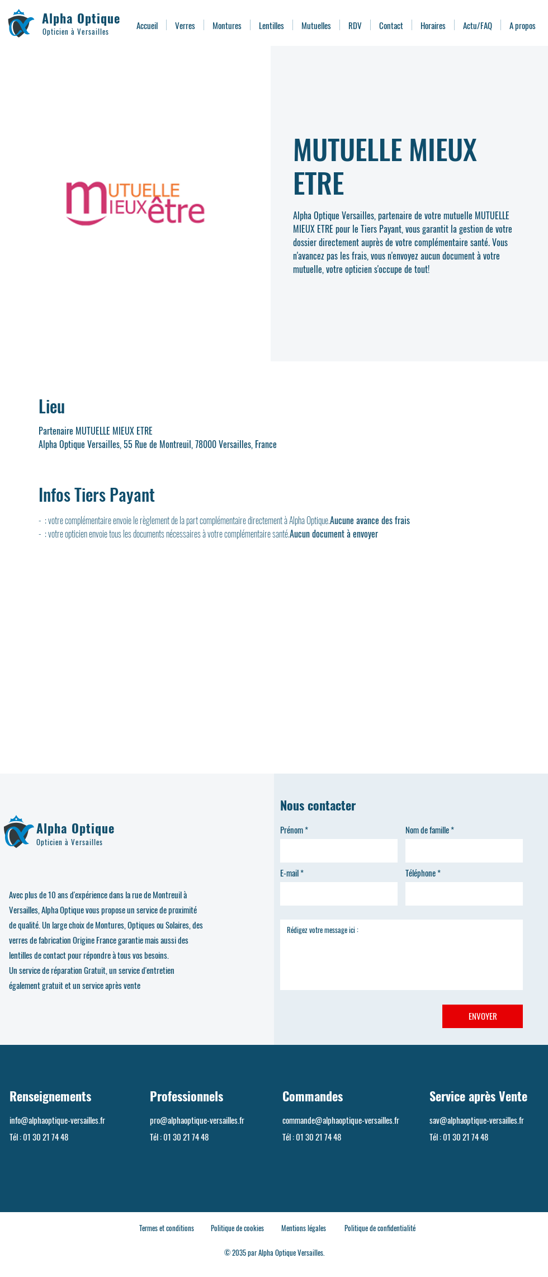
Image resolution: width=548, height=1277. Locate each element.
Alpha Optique (81, 18)
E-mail (289, 873)
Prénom (291, 830)
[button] (185, 25)
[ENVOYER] (482, 1016)
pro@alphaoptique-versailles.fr (197, 1120)
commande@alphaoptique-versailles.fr (340, 1120)
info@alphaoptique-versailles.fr (57, 1120)
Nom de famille (427, 830)
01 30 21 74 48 (45, 1136)
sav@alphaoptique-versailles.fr (476, 1120)
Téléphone (420, 873)
